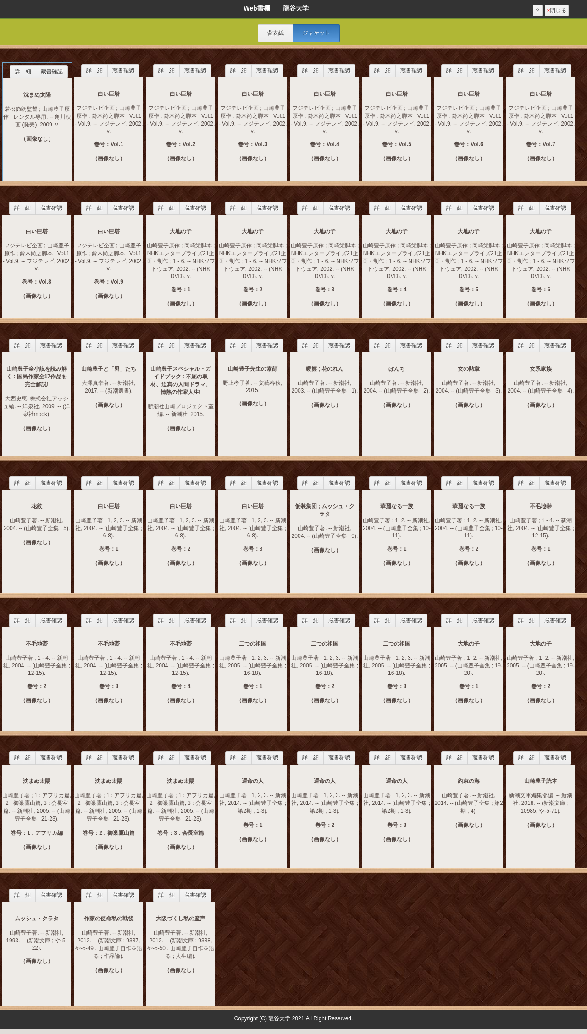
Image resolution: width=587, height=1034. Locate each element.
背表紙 (275, 33)
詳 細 (23, 71)
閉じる (556, 10)
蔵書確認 (52, 71)
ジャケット (316, 33)
